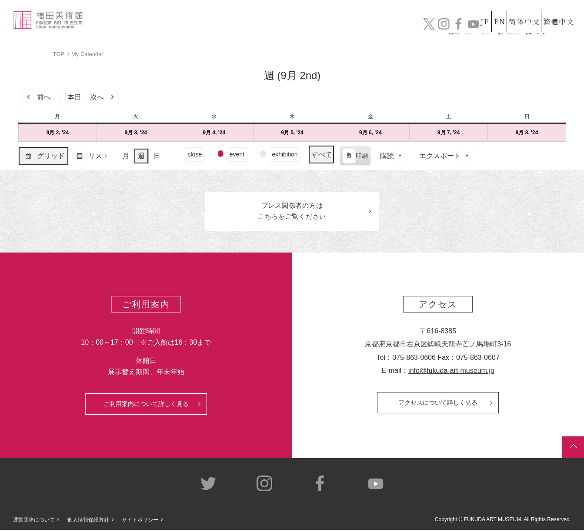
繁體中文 (557, 12)
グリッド (43, 156)
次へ (104, 97)
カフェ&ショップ (453, 29)
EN (484, 12)
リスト (91, 156)
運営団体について (34, 522)
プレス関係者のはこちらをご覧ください (292, 212)
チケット (551, 29)
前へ (36, 97)
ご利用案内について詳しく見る (146, 405)
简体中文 (516, 12)
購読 (393, 156)
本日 (70, 97)
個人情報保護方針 (88, 522)
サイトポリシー (140, 522)
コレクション (285, 29)
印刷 (354, 157)
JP (457, 12)
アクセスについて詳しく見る (437, 404)
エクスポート (446, 156)
